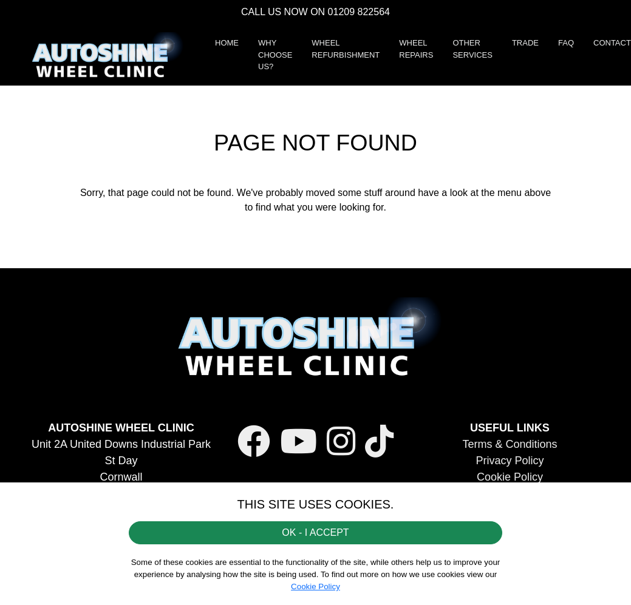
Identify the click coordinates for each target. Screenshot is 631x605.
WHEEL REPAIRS (416, 48)
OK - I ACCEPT (315, 532)
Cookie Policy (510, 477)
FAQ (566, 42)
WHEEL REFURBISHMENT (346, 48)
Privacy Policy (510, 461)
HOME (227, 42)
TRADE (525, 42)
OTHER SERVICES (472, 48)
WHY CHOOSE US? (275, 54)
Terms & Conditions (509, 444)
